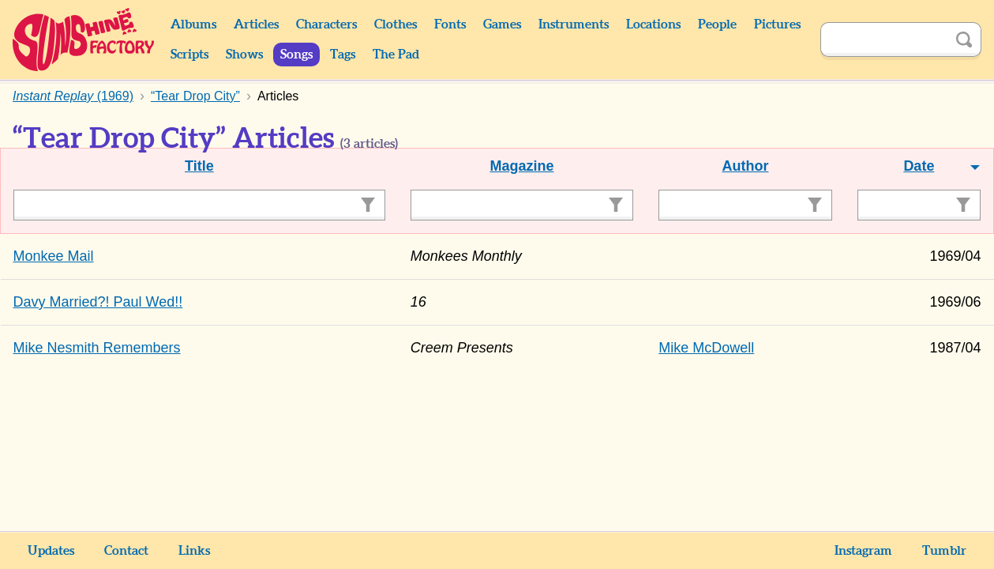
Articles (256, 24)
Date (918, 166)
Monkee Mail (53, 256)
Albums (193, 24)
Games (502, 24)
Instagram (863, 551)
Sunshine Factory (84, 39)
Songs (296, 54)
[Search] (883, 39)
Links (194, 551)
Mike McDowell (706, 348)
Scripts (189, 54)
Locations (653, 24)
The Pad (396, 54)
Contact (126, 551)
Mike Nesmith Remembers (97, 348)
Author (745, 166)
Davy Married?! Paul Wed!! (98, 302)
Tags (342, 54)
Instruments (573, 24)
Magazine (521, 166)
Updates (51, 551)
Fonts (450, 24)
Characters (326, 24)
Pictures (777, 24)
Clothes (395, 24)
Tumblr (944, 551)
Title (199, 166)
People (717, 24)
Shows (244, 54)
